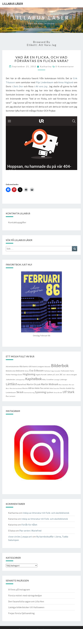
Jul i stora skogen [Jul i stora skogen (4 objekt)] (70, 374)
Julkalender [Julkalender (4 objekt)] (10, 379)
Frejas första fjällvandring (21, 613)
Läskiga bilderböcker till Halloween (26, 607)
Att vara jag (42, 86)
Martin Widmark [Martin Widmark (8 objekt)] (49, 384)
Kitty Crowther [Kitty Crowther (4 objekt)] (48, 379)
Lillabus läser (12, 4)
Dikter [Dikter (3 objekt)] (27, 371)
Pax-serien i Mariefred (30, 530)
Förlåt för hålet (29, 524)
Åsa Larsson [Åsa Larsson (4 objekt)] (10, 396)
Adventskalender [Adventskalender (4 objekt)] (12, 366)
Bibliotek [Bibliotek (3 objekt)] (47, 367)
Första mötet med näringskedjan (25, 595)
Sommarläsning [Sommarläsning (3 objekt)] (29, 393)
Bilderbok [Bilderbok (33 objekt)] (60, 365)
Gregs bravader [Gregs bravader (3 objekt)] (55, 371)
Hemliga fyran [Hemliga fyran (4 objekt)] (16, 374)
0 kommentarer (64, 66)
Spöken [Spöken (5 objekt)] (49, 392)
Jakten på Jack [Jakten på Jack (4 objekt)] (53, 374)
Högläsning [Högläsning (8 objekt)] (29, 374)
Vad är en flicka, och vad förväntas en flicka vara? (42, 59)
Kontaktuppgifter (17, 222)
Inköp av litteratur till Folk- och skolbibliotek (46, 512)
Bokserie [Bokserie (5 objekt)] (20, 370)
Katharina (46, 66)
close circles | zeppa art (20, 536)
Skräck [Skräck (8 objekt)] (20, 392)
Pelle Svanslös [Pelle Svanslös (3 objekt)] (54, 388)
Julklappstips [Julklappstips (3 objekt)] (20, 380)
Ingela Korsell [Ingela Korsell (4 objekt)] (41, 374)
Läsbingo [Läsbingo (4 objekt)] (63, 379)
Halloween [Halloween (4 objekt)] (65, 371)
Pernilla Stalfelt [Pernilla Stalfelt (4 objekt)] (65, 388)
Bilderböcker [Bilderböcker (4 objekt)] (11, 371)
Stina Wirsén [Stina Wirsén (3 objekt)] (58, 393)
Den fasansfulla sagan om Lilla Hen (26, 601)
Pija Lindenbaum (44, 82)
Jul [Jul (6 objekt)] (60, 374)
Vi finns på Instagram (19, 589)
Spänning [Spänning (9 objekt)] (40, 392)
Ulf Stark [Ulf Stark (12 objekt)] (68, 392)
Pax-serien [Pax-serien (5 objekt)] (44, 388)
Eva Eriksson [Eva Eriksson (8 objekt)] (36, 370)
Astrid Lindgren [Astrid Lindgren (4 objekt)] (38, 366)
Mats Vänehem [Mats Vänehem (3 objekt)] (63, 385)
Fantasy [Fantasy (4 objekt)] (47, 371)
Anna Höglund (65, 82)
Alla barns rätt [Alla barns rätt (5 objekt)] (25, 366)
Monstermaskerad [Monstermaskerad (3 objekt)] (16, 388)
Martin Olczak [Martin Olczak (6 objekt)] (33, 384)
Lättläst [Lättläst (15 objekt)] (11, 384)
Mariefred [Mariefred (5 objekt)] (21, 384)
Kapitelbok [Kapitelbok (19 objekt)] (33, 379)
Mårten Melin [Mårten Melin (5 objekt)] (34, 388)
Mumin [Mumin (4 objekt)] (25, 388)
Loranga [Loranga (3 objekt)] (56, 380)
